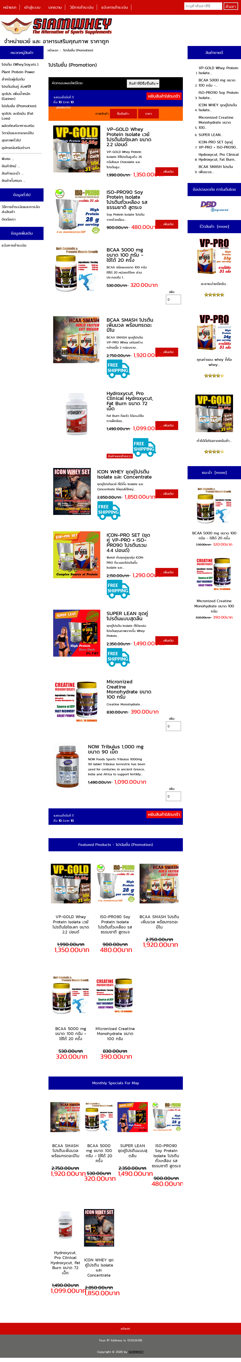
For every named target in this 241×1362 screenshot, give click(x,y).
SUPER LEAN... (211, 134)
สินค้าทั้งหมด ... (13, 180)
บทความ (55, 7)
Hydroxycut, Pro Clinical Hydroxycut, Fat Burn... (219, 157)
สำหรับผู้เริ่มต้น (13, 79)
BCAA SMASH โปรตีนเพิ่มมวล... (216, 169)
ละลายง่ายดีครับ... (214, 262)
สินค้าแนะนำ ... (13, 173)
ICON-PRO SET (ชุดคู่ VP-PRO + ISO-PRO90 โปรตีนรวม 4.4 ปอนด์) (128, 542)
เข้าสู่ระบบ (32, 7)
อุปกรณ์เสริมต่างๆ (16, 147)
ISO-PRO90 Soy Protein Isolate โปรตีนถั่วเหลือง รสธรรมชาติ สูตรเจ (127, 199)
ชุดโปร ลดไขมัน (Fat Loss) (17, 116)
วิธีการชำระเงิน (81, 7)
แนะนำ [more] (214, 472)
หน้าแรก (9, 7)
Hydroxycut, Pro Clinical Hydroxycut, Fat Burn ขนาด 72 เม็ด (130, 401)
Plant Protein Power (18, 72)
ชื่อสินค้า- (123, 113)
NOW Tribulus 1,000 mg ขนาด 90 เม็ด (116, 749)
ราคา (148, 113)
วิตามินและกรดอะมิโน (18, 133)
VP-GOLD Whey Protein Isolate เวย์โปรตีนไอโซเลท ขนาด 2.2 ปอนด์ (129, 137)
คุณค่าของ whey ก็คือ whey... (214, 340)
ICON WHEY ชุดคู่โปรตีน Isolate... (218, 107)
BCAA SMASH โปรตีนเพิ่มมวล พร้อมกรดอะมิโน (130, 325)
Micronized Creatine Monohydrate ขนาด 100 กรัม (129, 689)
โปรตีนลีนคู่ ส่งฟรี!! (16, 86)
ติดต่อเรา (9, 219)
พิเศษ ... (8, 158)
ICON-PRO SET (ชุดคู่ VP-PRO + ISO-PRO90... (218, 144)
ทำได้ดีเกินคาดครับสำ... (214, 419)
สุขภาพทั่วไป (11, 140)
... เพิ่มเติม (166, 171)
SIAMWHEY (136, 1352)
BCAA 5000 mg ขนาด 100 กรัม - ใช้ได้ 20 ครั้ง (125, 254)
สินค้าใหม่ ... (11, 166)
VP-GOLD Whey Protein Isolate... (218, 70)
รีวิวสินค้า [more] (214, 226)
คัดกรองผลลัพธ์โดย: (67, 83)
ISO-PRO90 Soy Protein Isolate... (218, 95)
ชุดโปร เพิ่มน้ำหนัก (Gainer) (16, 96)
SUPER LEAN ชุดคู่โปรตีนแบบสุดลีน (127, 616)
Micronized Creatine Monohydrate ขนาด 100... (216, 122)
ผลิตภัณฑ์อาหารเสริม (18, 125)
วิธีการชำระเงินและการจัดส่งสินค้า (21, 209)
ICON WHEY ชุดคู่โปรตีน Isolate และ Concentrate (124, 474)
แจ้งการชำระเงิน (114, 7)
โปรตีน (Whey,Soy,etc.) (20, 64)
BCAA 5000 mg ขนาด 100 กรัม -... (217, 82)
